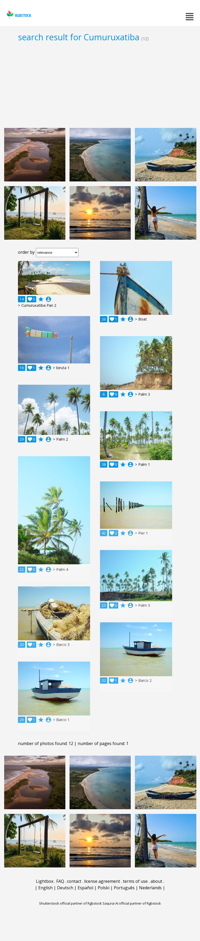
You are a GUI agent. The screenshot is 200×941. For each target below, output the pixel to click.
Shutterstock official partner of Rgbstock (70, 903)
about (156, 881)
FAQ (60, 881)
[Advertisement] (100, 84)
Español (85, 888)
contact (74, 881)
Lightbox (44, 881)
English (45, 888)
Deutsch (65, 888)
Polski (103, 888)
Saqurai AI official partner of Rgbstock (132, 903)
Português (124, 888)
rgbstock (18, 14)
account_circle (48, 299)
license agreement (102, 881)
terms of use (135, 881)
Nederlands (150, 888)
